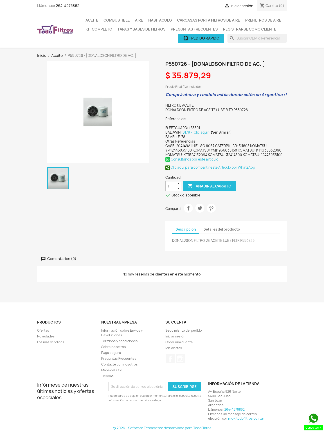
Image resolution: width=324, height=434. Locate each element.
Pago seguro (111, 352)
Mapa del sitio (111, 370)
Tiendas (107, 376)
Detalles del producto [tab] (221, 229)
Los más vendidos (50, 342)
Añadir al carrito (209, 186)
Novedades (46, 336)
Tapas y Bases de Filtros (141, 29)
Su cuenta (175, 322)
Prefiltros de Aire (263, 20)
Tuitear (199, 208)
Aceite (92, 20)
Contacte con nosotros (119, 364)
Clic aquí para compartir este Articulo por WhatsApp (210, 167)
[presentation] (146, 415)
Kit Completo (99, 29)
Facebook (170, 358)
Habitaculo (160, 20)
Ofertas (43, 330)
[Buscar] (257, 38)
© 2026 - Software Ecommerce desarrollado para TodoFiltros (162, 428)
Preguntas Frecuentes (194, 29)
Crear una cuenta (179, 342)
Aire (139, 20)
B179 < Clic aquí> (196, 132)
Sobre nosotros (113, 347)
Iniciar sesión (175, 336)
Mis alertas (173, 348)
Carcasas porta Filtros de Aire (208, 20)
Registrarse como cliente (249, 29)
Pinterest (211, 208)
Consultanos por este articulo (191, 159)
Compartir (188, 208)
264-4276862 (67, 5)
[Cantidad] (170, 186)
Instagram (180, 358)
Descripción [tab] (186, 229)
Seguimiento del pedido (183, 330)
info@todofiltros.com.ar (245, 418)
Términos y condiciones (119, 341)
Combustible (117, 20)
